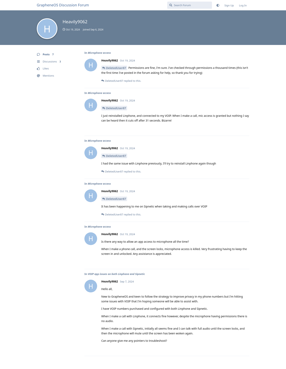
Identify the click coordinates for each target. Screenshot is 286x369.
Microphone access (99, 53)
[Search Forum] (189, 5)
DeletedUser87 (116, 68)
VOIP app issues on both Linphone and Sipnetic (116, 274)
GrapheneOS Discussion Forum (63, 5)
